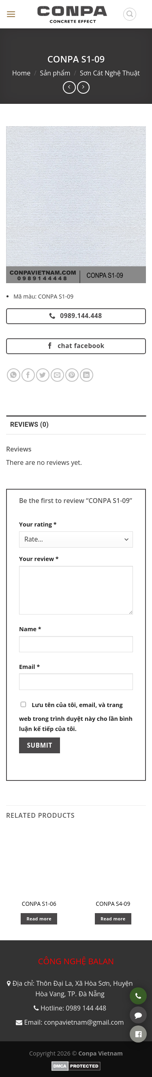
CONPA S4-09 (113, 903)
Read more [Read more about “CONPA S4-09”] (113, 919)
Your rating (38, 524)
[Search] (129, 14)
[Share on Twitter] (42, 375)
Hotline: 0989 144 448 (73, 1008)
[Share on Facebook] (28, 375)
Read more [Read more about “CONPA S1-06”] (38, 919)
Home (21, 73)
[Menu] (11, 14)
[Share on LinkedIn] (86, 375)
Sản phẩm (55, 73)
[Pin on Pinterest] (72, 375)
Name (30, 629)
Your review (39, 559)
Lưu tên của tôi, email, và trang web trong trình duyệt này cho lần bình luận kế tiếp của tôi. (76, 717)
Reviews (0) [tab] (29, 424)
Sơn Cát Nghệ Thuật (110, 73)
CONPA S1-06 (39, 903)
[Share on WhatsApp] (13, 375)
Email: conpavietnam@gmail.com (74, 1022)
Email (29, 667)
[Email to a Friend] (57, 375)
